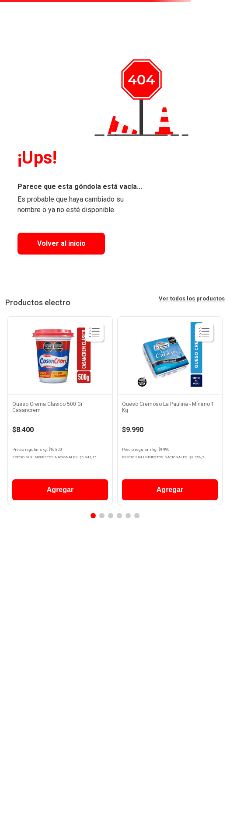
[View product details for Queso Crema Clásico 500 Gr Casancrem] (60, 413)
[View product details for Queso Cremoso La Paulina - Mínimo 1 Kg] (170, 413)
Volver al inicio (61, 243)
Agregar (60, 489)
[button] (93, 515)
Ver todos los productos (192, 298)
